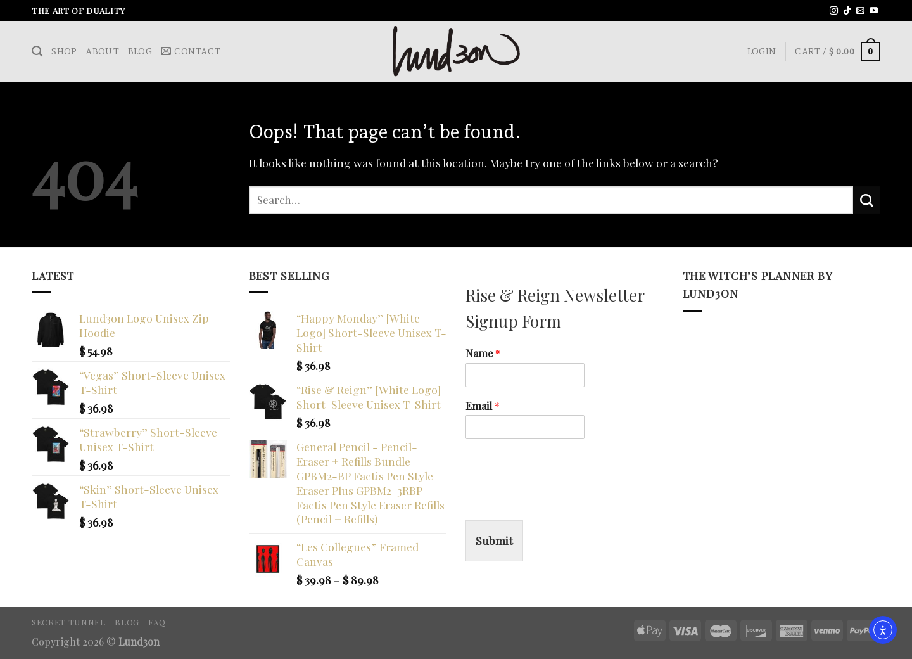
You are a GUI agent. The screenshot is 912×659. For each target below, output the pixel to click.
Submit (494, 540)
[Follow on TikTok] (847, 11)
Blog (140, 51)
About (102, 51)
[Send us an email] (860, 11)
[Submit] (866, 200)
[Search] (37, 51)
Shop (64, 51)
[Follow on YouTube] (874, 11)
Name (483, 353)
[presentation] (562, 499)
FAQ (156, 621)
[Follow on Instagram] (834, 11)
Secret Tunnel (69, 621)
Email (483, 406)
